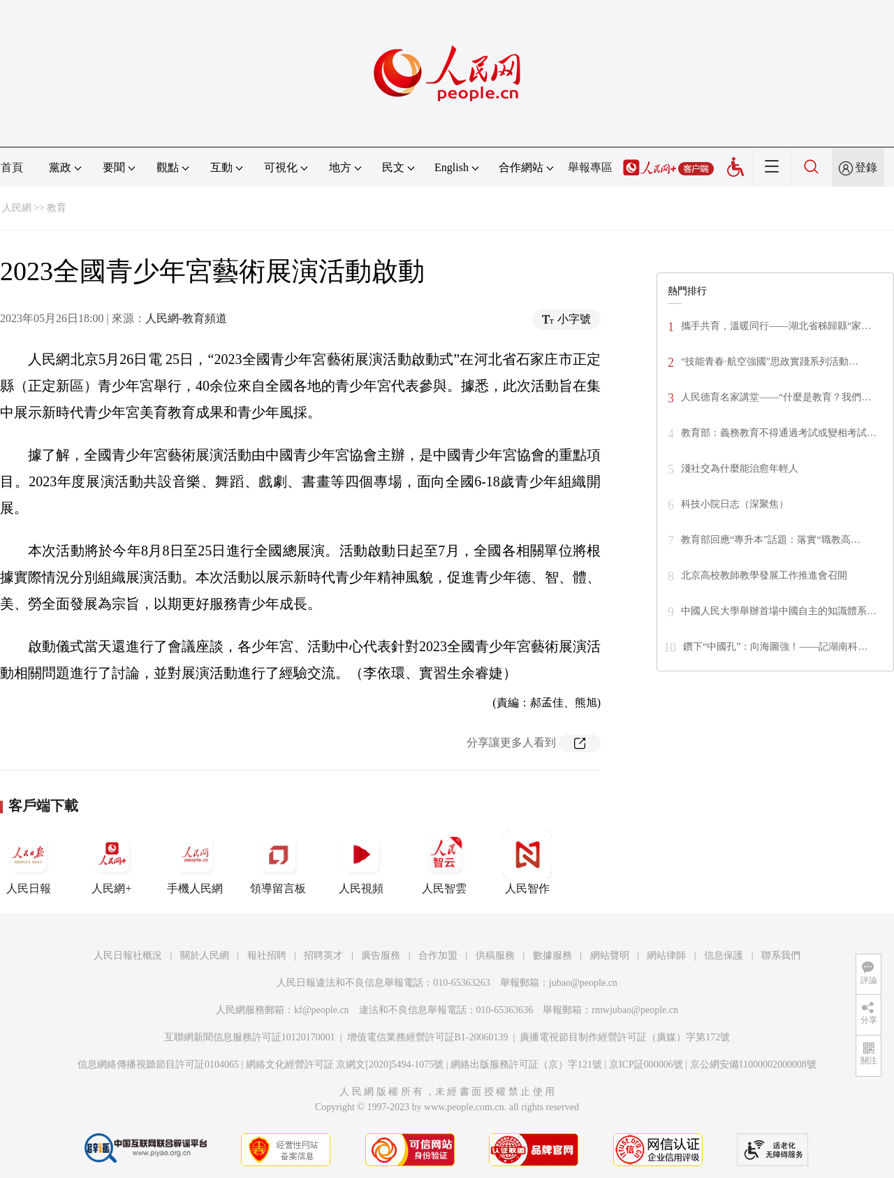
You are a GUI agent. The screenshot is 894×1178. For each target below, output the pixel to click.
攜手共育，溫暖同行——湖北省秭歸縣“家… (776, 326)
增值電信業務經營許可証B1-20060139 (427, 1037)
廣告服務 (380, 955)
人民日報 (28, 862)
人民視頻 (361, 862)
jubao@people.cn (583, 982)
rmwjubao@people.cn (635, 1010)
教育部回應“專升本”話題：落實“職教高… (770, 540)
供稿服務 (495, 955)
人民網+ (111, 862)
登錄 (866, 167)
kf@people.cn (321, 1010)
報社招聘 (266, 955)
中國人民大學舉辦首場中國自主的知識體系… (779, 611)
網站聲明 (609, 955)
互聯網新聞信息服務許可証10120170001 (249, 1037)
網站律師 (666, 955)
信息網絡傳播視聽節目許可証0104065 (158, 1064)
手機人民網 (195, 862)
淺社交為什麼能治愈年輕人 (739, 468)
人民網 (16, 208)
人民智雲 (444, 862)
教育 (56, 208)
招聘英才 (323, 955)
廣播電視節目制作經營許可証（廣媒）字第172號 (625, 1037)
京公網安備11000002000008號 (753, 1064)
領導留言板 (278, 862)
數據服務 (552, 955)
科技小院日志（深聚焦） (735, 504)
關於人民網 (204, 955)
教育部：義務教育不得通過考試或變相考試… (779, 433)
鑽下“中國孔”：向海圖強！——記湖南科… (775, 646)
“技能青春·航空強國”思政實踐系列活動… (769, 361)
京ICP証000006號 (646, 1064)
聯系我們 (780, 955)
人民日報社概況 (128, 955)
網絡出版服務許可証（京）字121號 (526, 1064)
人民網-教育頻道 (186, 318)
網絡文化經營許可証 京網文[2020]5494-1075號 (345, 1064)
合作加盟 (437, 955)
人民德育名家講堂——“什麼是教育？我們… (776, 397)
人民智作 (527, 862)
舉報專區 (590, 167)
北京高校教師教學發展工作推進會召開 (764, 575)
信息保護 (723, 955)
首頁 (12, 167)
